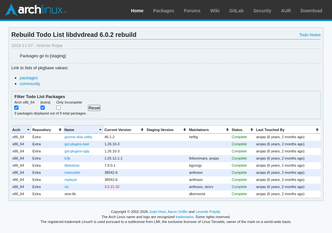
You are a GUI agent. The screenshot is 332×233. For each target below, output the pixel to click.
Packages (163, 10)
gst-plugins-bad (77, 144)
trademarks (185, 217)
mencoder (72, 172)
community (30, 83)
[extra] (46, 102)
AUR (286, 10)
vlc (67, 187)
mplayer (71, 180)
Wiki (215, 10)
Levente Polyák (208, 212)
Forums (192, 10)
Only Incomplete (69, 102)
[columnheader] (21, 130)
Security (262, 10)
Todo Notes (310, 34)
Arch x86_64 (24, 102)
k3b (67, 158)
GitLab (236, 10)
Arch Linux (35, 9)
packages (29, 77)
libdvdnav (72, 165)
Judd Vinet (157, 212)
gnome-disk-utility (78, 137)
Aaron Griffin (178, 212)
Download (311, 10)
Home (137, 10)
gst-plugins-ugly (77, 151)
